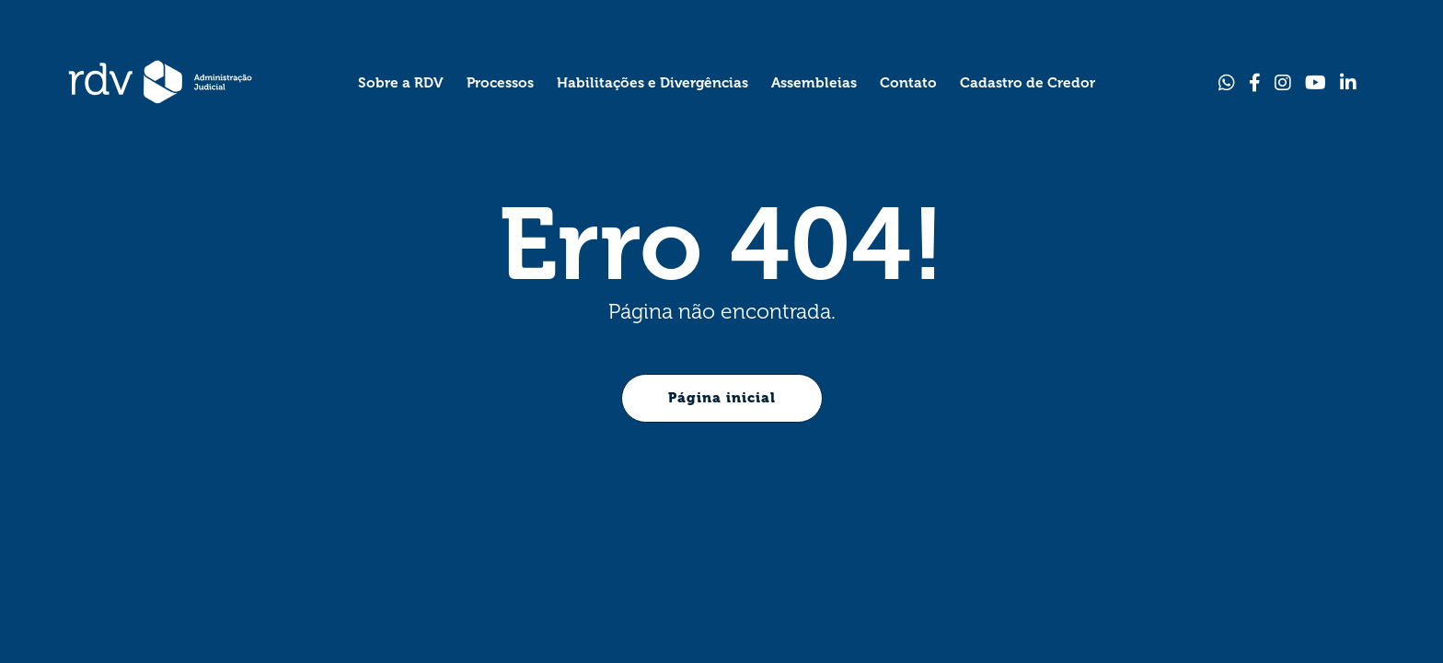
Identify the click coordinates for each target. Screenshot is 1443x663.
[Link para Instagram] (1283, 82)
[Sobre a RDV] (401, 82)
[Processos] (500, 82)
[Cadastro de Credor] (1027, 82)
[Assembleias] (814, 82)
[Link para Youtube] (1315, 82)
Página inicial (722, 398)
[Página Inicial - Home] (160, 82)
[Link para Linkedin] (1348, 82)
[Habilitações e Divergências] (652, 82)
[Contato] (908, 82)
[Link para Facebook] (1254, 82)
